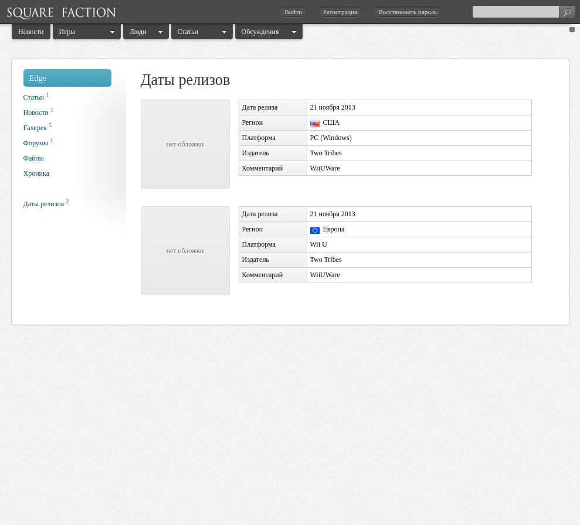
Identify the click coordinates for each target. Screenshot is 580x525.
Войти (292, 11)
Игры (67, 32)
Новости (31, 32)
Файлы (33, 158)
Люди (138, 32)
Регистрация (340, 11)
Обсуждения (260, 32)
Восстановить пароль (407, 11)
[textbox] (524, 12)
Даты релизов (44, 204)
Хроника (36, 173)
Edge (38, 78)
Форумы (36, 143)
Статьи (188, 32)
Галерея (35, 128)
